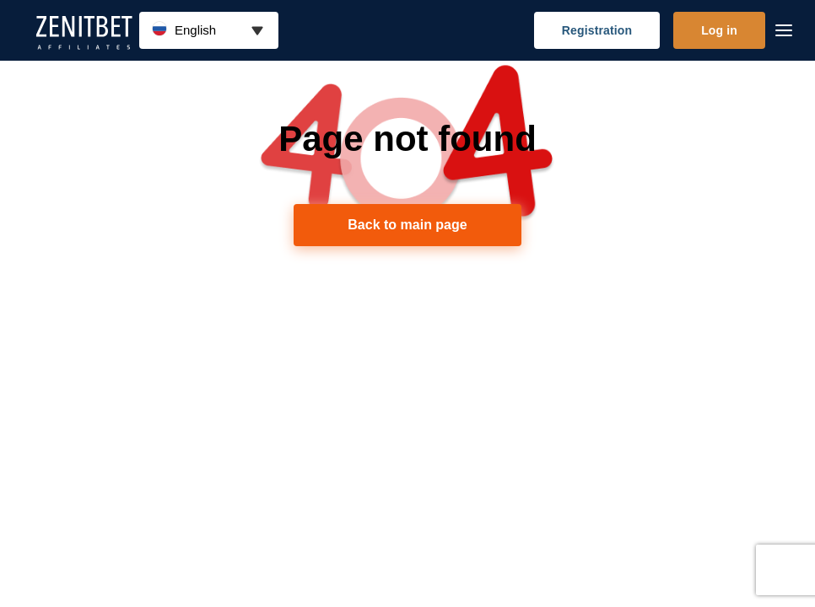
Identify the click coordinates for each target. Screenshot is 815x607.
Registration (597, 30)
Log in (719, 30)
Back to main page (407, 225)
